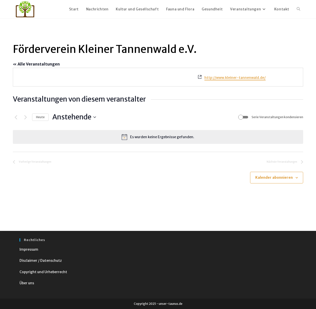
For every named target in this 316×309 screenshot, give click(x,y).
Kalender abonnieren (274, 177)
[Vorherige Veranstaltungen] (16, 117)
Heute (40, 117)
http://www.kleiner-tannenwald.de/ (235, 77)
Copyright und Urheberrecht (43, 272)
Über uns (27, 283)
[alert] (158, 137)
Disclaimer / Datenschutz (41, 260)
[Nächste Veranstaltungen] (25, 117)
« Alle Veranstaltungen (36, 64)
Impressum (29, 249)
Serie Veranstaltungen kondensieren (277, 117)
